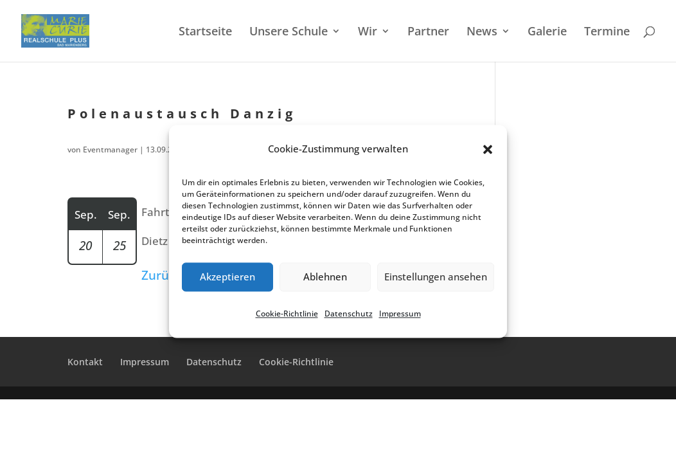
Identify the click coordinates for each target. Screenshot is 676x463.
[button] (487, 149)
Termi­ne (607, 32)
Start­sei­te (205, 32)
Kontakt (85, 362)
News (482, 32)
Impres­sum (400, 313)
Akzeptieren (227, 277)
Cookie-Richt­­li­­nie (296, 362)
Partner (428, 32)
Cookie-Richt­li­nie (287, 313)
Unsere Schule (288, 32)
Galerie (547, 32)
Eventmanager (110, 149)
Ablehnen (325, 277)
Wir (367, 32)
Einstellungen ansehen (435, 277)
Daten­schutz (349, 313)
